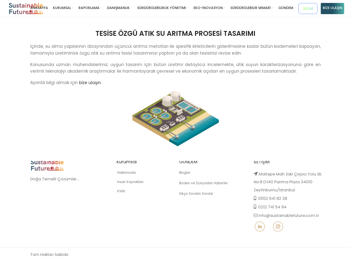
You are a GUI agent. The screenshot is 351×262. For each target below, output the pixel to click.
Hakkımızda (124, 183)
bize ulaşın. (90, 83)
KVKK (118, 200)
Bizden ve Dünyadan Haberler (202, 193)
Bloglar (184, 183)
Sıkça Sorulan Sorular (196, 202)
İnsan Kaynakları (127, 192)
